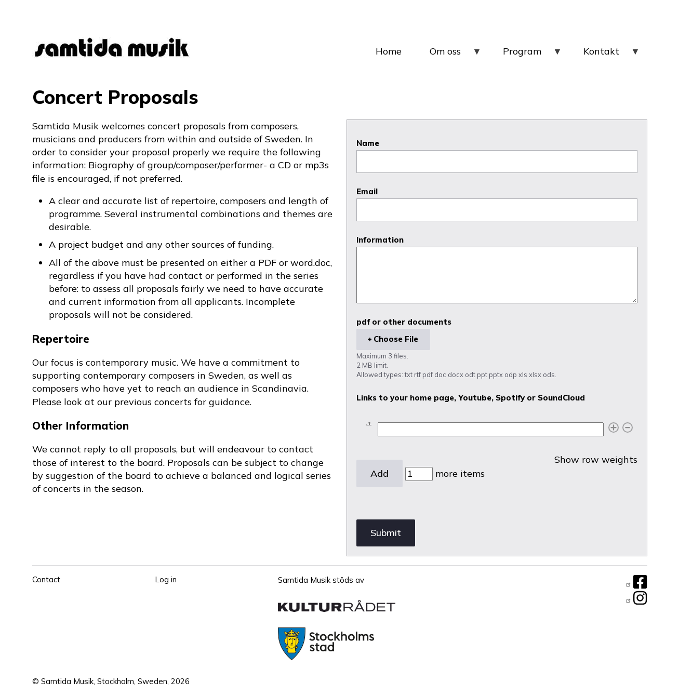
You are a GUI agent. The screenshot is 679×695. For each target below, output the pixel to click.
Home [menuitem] (389, 51)
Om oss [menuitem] (456, 55)
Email (367, 191)
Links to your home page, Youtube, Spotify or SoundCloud (470, 398)
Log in (166, 579)
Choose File (396, 339)
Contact (46, 579)
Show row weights (595, 460)
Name (367, 143)
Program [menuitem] (533, 55)
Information (380, 240)
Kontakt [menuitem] (612, 55)
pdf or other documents (403, 322)
